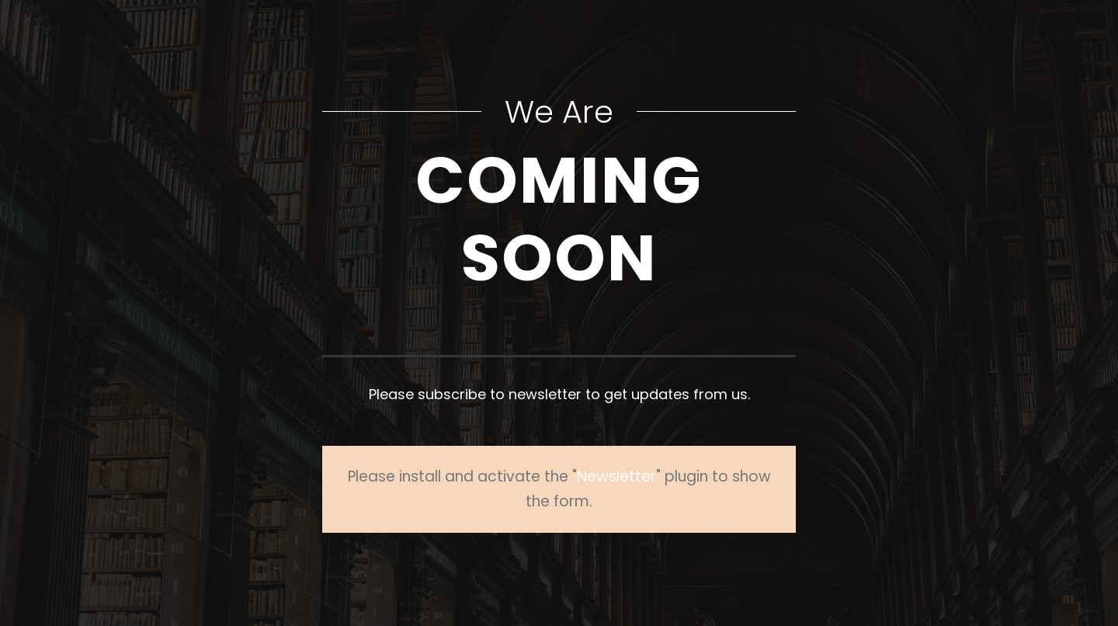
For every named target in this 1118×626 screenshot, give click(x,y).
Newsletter (616, 476)
